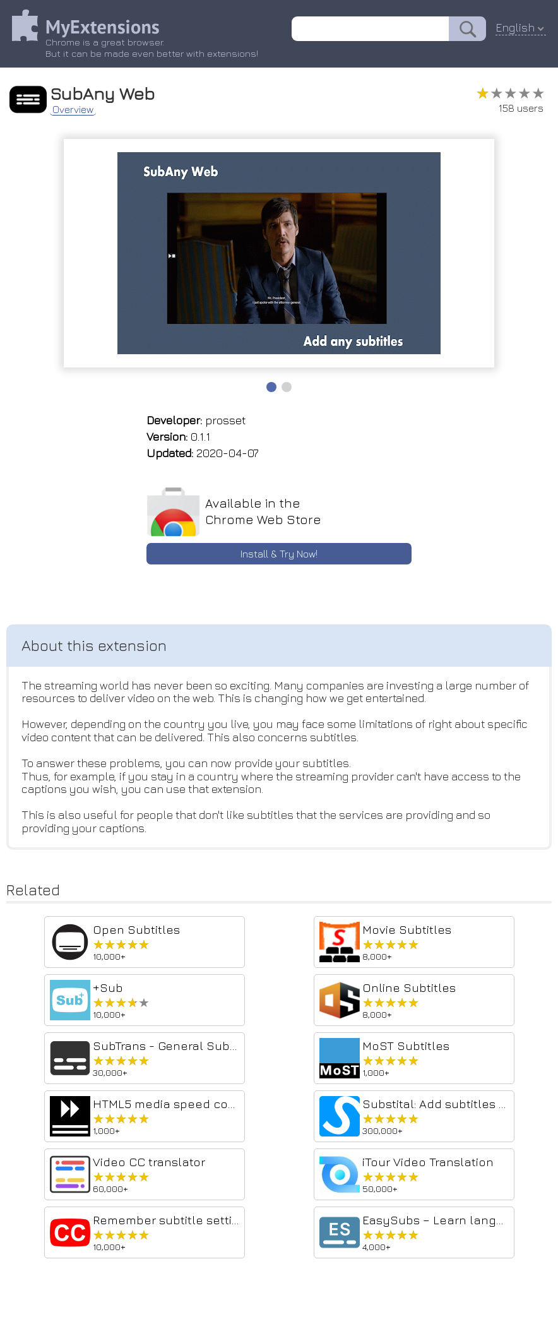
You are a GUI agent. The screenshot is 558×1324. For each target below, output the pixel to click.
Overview (73, 108)
